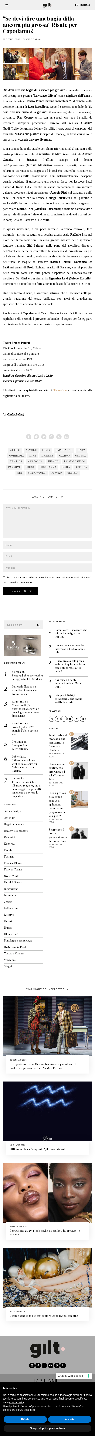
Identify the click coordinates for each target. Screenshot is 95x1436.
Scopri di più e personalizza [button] (47, 1428)
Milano (53, 461)
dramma (47, 456)
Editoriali (8, 841)
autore (31, 450)
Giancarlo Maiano (20, 684)
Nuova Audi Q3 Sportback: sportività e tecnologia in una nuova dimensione (24, 708)
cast (81, 450)
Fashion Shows (12, 860)
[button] (37, 622)
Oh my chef (9, 931)
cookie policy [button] (16, 1402)
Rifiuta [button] (25, 1419)
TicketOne (60, 390)
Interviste (9, 893)
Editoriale (82, 5)
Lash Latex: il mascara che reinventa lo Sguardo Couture (69, 631)
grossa (80, 456)
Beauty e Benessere (14, 828)
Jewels (7, 899)
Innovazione (10, 886)
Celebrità (8, 835)
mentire (16, 461)
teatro (56, 473)
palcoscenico (74, 461)
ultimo (72, 473)
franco (64, 456)
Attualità (8, 815)
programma (47, 467)
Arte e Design (11, 809)
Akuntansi (16, 699)
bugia (46, 450)
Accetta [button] (70, 1419)
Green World (10, 873)
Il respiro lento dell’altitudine (19, 745)
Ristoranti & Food (14, 944)
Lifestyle (8, 912)
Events (7, 848)
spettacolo (37, 473)
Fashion (7, 854)
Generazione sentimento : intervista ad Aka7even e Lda (68, 646)
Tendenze (8, 957)
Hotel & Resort (12, 880)
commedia (16, 456)
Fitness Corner (12, 867)
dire (32, 456)
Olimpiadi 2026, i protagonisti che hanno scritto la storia (67, 696)
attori (15, 450)
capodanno (64, 450)
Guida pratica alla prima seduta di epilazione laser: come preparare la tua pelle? (68, 663)
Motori (6, 919)
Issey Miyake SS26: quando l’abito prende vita (23, 728)
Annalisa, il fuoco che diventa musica (23, 690)
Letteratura (10, 906)
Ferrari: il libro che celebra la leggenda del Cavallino (26, 675)
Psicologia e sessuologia (17, 938)
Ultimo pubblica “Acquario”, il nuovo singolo (38, 1147)
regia (66, 467)
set (20, 473)
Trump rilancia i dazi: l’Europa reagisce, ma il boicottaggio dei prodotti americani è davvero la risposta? (24, 787)
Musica (7, 925)
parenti (14, 467)
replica (81, 467)
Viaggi (6, 964)
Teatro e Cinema (32, 39)
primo (29, 467)
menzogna (35, 461)
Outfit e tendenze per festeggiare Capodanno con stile (44, 1313)
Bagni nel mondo (13, 822)
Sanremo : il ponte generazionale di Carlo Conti (66, 681)
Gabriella (15, 754)
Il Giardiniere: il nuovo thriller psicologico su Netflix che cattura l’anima (23, 763)
